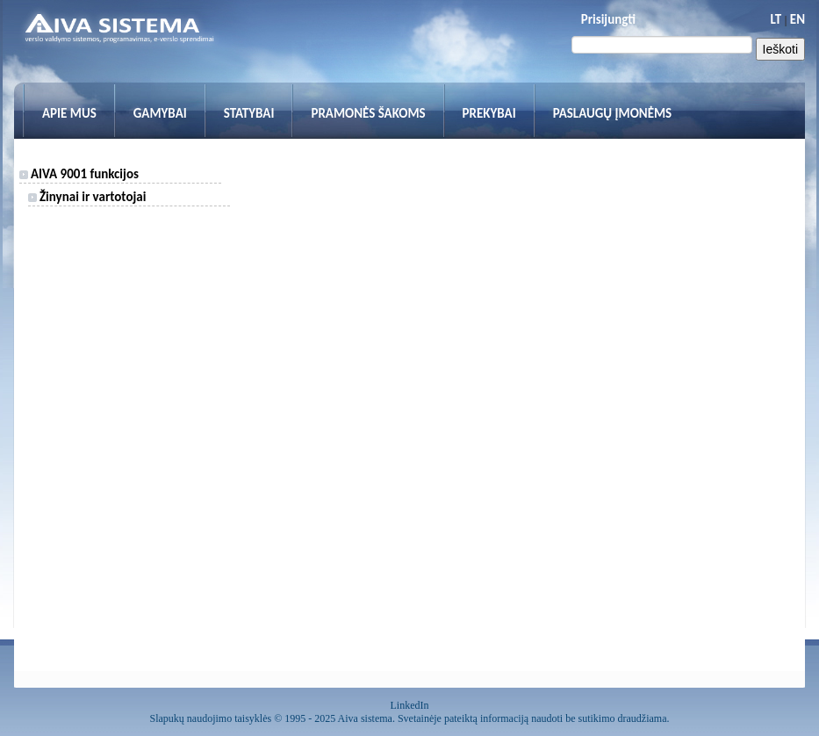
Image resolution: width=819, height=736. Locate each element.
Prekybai (489, 113)
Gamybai (160, 113)
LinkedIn (410, 705)
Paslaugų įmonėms (612, 113)
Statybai (249, 113)
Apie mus (69, 113)
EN (797, 19)
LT (775, 19)
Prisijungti (608, 19)
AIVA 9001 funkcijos (79, 174)
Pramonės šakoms (368, 113)
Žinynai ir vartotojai (87, 197)
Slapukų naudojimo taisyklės (211, 718)
